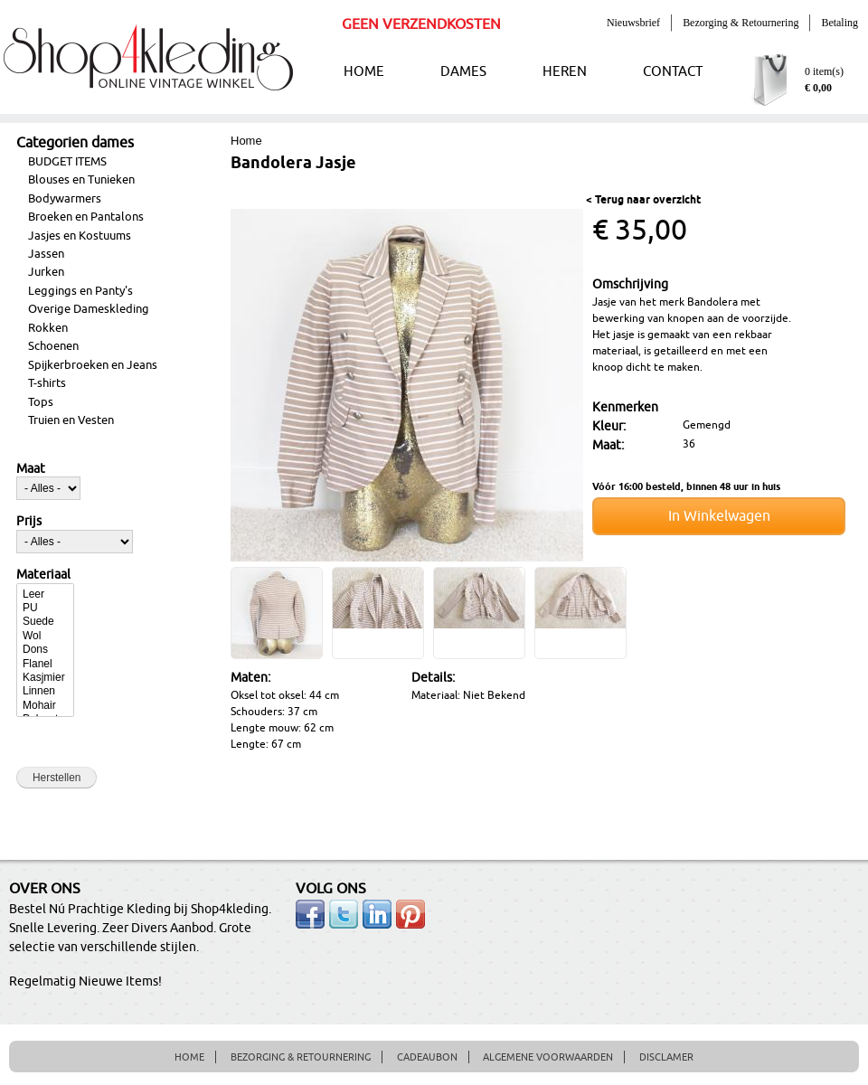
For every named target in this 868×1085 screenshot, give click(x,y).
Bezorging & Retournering (740, 22)
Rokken (48, 328)
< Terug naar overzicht (643, 200)
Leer (45, 594)
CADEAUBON (427, 1057)
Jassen (46, 254)
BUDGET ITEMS (67, 162)
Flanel (45, 664)
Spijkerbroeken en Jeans (92, 365)
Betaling (839, 22)
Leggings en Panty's (80, 291)
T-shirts (47, 383)
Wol (45, 636)
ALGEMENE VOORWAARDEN (548, 1057)
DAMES (463, 71)
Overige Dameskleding (88, 309)
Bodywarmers (64, 199)
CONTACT (673, 71)
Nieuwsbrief (633, 22)
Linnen (45, 691)
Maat (30, 469)
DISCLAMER (666, 1057)
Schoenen (53, 346)
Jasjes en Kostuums (79, 236)
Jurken (46, 272)
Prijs (29, 521)
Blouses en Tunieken (81, 180)
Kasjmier (45, 677)
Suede (45, 621)
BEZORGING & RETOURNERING (301, 1057)
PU (45, 608)
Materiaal (43, 575)
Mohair (45, 705)
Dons (45, 649)
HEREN (564, 71)
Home (246, 140)
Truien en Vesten (71, 420)
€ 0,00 (818, 87)
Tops (40, 402)
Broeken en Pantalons (86, 217)
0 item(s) (824, 71)
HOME (364, 71)
